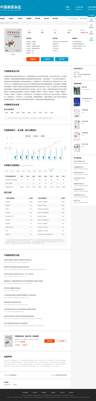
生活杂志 (53, 392)
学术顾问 (91, 15)
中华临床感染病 (10, 375)
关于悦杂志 (25, 392)
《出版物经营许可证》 (14, 360)
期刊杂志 (44, 392)
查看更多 (55, 50)
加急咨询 (47, 59)
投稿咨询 (33, 59)
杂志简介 (11, 18)
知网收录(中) (56, 43)
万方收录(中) (56, 48)
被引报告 (37, 18)
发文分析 (46, 18)
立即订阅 (49, 341)
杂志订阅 (61, 59)
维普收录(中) (56, 46)
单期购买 (25, 345)
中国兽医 (15, 384)
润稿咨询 (91, 39)
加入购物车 (61, 341)
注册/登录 (84, 18)
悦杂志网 (2, 22)
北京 (67, 7)
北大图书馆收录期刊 (77, 48)
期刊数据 (28, 18)
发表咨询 (91, 20)
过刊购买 (17, 345)
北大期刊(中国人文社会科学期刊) (60, 41)
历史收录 (20, 18)
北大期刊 (7, 22)
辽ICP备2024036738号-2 (17, 397)
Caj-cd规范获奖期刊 (77, 41)
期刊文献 (55, 18)
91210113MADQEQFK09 (74, 397)
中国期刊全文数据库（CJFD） (79, 46)
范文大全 (62, 392)
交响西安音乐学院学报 (59, 375)
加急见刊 (91, 26)
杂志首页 (2, 18)
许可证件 (35, 392)
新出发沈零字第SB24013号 (38, 397)
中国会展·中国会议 (8, 384)
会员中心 (71, 392)
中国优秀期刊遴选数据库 (78, 43)
